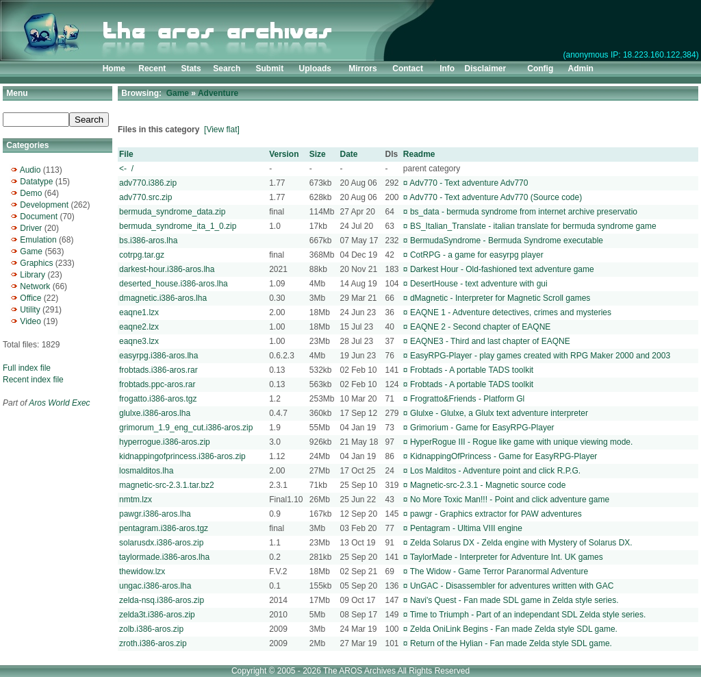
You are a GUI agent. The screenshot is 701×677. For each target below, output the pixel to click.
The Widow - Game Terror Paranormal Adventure (499, 571)
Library (32, 275)
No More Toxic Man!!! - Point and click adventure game (509, 499)
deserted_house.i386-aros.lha (173, 283)
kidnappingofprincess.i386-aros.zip (182, 456)
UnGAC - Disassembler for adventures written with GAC (511, 586)
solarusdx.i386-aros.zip (161, 542)
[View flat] (222, 129)
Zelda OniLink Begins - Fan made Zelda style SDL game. (513, 629)
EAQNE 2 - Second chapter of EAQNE (480, 327)
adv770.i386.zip (148, 183)
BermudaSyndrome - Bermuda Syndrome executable (506, 240)
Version (283, 154)
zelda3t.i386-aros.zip (157, 614)
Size (317, 154)
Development (44, 205)
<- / (126, 168)
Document (39, 216)
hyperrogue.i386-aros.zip (164, 442)
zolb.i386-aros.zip (151, 629)
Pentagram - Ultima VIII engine (466, 528)
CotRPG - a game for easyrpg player (477, 255)
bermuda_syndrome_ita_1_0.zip (177, 226)
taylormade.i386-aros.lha (164, 557)
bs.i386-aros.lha (148, 240)
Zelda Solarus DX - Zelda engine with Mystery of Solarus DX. (521, 542)
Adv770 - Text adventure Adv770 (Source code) (495, 197)
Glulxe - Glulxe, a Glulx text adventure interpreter (499, 413)
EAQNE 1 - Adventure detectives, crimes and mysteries (510, 312)
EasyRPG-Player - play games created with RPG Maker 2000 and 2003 (540, 355)
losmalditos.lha (146, 471)
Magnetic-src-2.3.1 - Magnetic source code (487, 485)
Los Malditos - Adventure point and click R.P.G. (495, 471)
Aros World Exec (59, 403)
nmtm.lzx (135, 499)
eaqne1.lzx (139, 312)
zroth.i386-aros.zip (153, 643)
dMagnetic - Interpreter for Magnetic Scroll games (500, 298)
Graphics (36, 263)
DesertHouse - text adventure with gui (479, 283)
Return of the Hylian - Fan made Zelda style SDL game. (511, 643)
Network (35, 286)
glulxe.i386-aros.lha (154, 413)
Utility (30, 310)
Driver (31, 228)
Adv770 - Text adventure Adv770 (468, 183)
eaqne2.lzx (139, 327)
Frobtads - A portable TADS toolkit (471, 370)
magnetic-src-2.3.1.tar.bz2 (166, 485)
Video (30, 321)
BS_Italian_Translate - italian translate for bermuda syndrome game (533, 226)
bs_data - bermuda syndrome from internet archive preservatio (523, 212)
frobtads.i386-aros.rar (158, 370)
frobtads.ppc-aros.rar (157, 384)
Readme (419, 154)
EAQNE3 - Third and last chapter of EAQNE (490, 341)
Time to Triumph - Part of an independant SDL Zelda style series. (528, 614)
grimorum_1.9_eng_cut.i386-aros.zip (186, 427)
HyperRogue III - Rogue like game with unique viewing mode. (521, 442)
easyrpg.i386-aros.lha (158, 355)
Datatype (36, 181)
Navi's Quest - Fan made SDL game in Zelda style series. (514, 600)
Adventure (218, 93)
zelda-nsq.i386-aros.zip (161, 600)
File (126, 154)
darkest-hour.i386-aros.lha (166, 269)
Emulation (38, 240)
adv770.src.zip (145, 197)
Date (349, 154)
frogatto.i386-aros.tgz (157, 399)
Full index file (27, 368)
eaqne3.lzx (139, 341)
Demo (31, 193)
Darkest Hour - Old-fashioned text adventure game (502, 269)
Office (30, 298)
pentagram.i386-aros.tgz (163, 528)
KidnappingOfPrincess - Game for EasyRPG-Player (503, 456)
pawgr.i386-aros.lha (155, 514)
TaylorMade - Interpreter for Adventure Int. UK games (506, 557)
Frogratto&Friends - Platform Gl (467, 399)
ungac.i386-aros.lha (155, 586)
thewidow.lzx (142, 571)
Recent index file (33, 379)
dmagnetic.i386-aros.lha (163, 298)
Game (31, 251)
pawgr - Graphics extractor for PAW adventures (496, 514)
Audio (30, 170)
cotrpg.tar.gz (141, 255)
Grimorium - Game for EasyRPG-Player (482, 427)
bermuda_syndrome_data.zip (172, 212)
